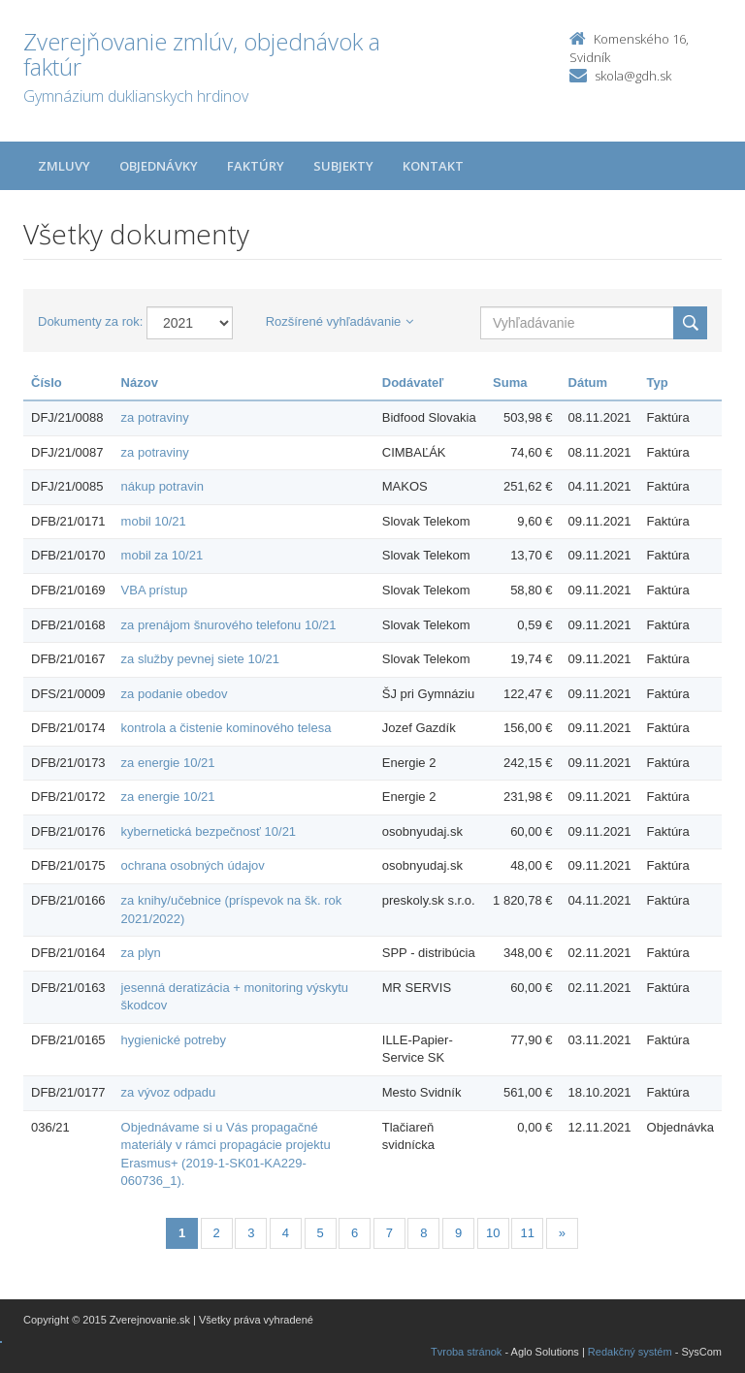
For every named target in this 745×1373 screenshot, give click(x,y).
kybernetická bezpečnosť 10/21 (209, 831)
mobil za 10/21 (162, 555)
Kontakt (433, 166)
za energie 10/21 (168, 762)
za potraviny (155, 417)
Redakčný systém (630, 1351)
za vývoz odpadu (168, 1092)
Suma (510, 382)
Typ (657, 382)
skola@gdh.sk (633, 75)
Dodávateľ (413, 382)
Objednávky (158, 166)
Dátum (587, 382)
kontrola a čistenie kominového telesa (226, 727)
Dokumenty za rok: (90, 321)
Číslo (46, 382)
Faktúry (255, 166)
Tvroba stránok (466, 1351)
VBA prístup (154, 590)
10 (493, 1233)
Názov (139, 382)
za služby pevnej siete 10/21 (200, 659)
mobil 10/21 (153, 521)
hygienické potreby (173, 1040)
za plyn (141, 952)
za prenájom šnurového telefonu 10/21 (229, 625)
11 (527, 1233)
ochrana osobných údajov (193, 865)
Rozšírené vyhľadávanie (340, 321)
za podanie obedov (174, 693)
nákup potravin (162, 486)
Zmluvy (64, 166)
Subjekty (343, 166)
